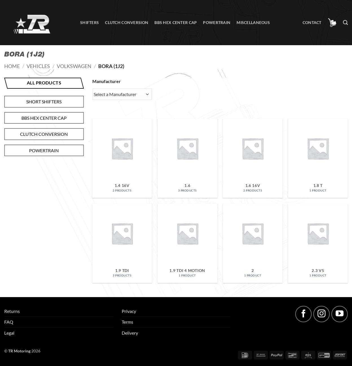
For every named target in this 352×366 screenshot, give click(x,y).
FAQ (8, 321)
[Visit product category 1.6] (187, 158)
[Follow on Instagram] (321, 314)
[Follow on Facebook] (303, 314)
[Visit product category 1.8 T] (318, 158)
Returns (12, 311)
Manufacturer (106, 81)
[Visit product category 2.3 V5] (318, 243)
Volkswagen (74, 66)
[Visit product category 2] (253, 243)
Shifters (89, 22)
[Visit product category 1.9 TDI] (122, 243)
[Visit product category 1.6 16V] (253, 158)
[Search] (345, 23)
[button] (332, 22)
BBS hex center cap (175, 22)
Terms (127, 321)
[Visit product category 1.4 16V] (122, 158)
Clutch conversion (126, 22)
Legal (9, 333)
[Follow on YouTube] (339, 314)
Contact (312, 22)
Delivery (130, 333)
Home (12, 66)
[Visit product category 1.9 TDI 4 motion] (187, 243)
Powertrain (216, 22)
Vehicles (38, 66)
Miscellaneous (253, 22)
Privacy (129, 311)
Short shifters (44, 101)
